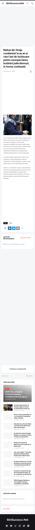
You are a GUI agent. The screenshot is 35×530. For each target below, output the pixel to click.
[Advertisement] (17, 26)
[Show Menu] (3, 3)
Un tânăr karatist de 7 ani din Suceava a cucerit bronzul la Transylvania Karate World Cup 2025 (22, 463)
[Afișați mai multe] (22, 228)
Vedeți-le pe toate (25, 237)
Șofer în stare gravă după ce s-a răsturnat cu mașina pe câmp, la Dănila (22, 416)
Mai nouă (5, 376)
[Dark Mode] (27, 3)
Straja (10, 223)
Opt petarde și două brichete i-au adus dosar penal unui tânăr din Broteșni (22, 425)
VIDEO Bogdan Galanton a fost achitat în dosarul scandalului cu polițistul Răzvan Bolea (22, 482)
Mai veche (29, 376)
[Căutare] (32, 3)
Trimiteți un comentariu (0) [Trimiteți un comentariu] (17, 369)
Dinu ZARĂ (6, 509)
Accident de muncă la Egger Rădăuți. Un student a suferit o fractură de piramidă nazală (22, 435)
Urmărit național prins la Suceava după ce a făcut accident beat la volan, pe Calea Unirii (21, 407)
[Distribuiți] (30, 71)
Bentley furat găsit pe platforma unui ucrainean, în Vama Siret (22, 444)
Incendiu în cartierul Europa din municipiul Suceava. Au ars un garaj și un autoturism (22, 472)
